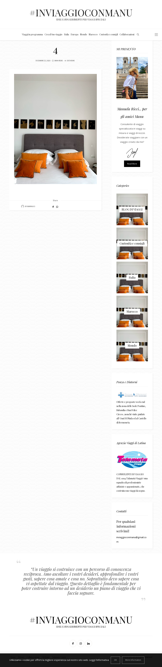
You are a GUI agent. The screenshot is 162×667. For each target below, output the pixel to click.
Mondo (83, 34)
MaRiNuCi (31, 206)
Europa (74, 34)
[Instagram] (81, 643)
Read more (132, 163)
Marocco (93, 34)
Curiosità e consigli (108, 34)
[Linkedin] (89, 643)
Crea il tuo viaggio (53, 34)
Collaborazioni (127, 34)
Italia (66, 34)
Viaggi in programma (32, 34)
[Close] (115, 660)
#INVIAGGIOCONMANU (81, 12)
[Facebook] (73, 643)
